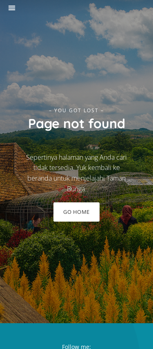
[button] (11, 7)
